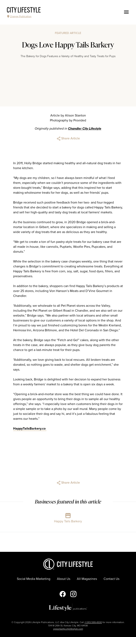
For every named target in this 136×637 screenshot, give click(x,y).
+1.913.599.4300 (93, 622)
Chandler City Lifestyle (84, 129)
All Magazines (87, 579)
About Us (63, 579)
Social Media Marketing (33, 579)
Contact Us (111, 579)
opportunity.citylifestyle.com (68, 628)
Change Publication (19, 16)
